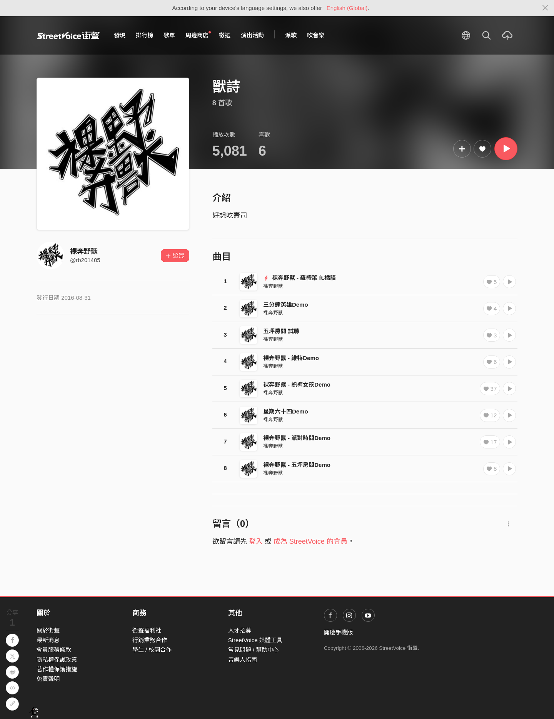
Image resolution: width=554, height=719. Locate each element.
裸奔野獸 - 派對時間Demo (296, 438)
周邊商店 (198, 35)
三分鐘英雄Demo (285, 304)
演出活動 (252, 35)
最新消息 (48, 640)
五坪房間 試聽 (281, 331)
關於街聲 (48, 630)
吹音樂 (315, 35)
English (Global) (347, 8)
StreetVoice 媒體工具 (255, 640)
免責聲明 (48, 679)
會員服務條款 (54, 649)
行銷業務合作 (149, 640)
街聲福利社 (146, 630)
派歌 (291, 35)
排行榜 (144, 35)
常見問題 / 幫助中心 (253, 649)
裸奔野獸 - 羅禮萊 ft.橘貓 (299, 277)
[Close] (545, 8)
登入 (256, 541)
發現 (119, 35)
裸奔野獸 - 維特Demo (291, 358)
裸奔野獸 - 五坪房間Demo (296, 465)
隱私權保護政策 (57, 659)
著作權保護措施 (57, 669)
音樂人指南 (242, 659)
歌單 (169, 35)
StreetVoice (68, 35)
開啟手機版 (338, 632)
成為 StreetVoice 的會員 (310, 541)
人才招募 (239, 630)
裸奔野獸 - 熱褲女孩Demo (296, 384)
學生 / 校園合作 (152, 649)
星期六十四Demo (285, 411)
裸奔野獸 (84, 251)
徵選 (224, 35)
